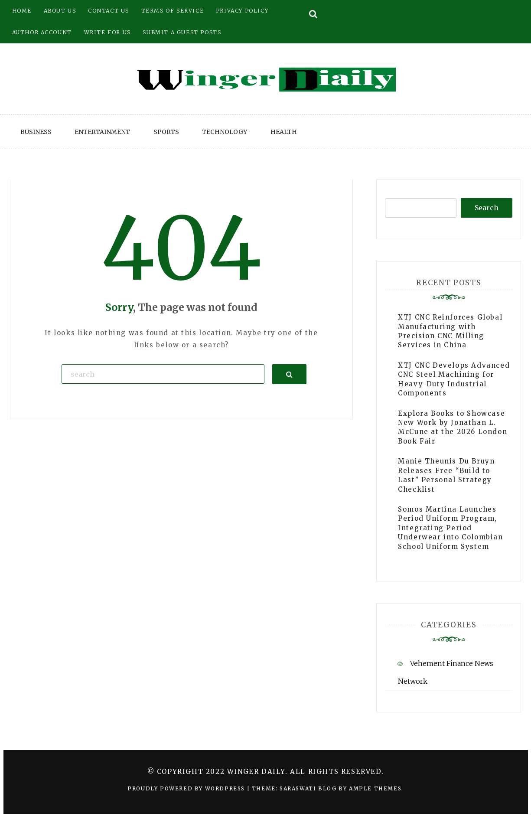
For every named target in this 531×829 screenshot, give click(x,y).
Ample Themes (375, 788)
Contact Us (108, 10)
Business (36, 132)
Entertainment (102, 132)
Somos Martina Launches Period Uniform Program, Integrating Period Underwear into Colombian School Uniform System (450, 528)
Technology (224, 132)
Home (22, 10)
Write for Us (107, 32)
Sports (166, 132)
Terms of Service (172, 10)
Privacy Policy (242, 10)
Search (486, 207)
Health (283, 132)
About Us (60, 10)
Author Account (42, 32)
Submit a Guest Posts (182, 32)
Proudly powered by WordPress (187, 788)
